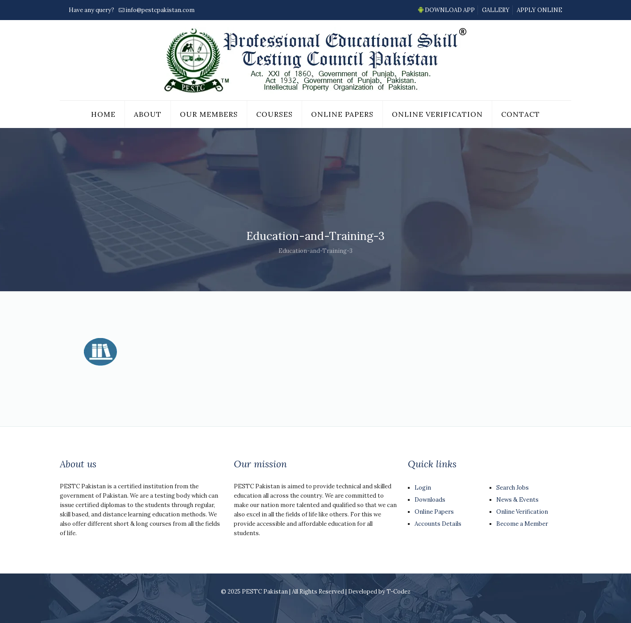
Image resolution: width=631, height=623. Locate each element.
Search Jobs (512, 487)
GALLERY (496, 10)
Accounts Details (438, 524)
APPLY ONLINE (539, 10)
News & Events (517, 499)
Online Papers (434, 512)
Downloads (430, 499)
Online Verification (522, 512)
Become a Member (522, 524)
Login (423, 487)
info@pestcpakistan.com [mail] (160, 10)
